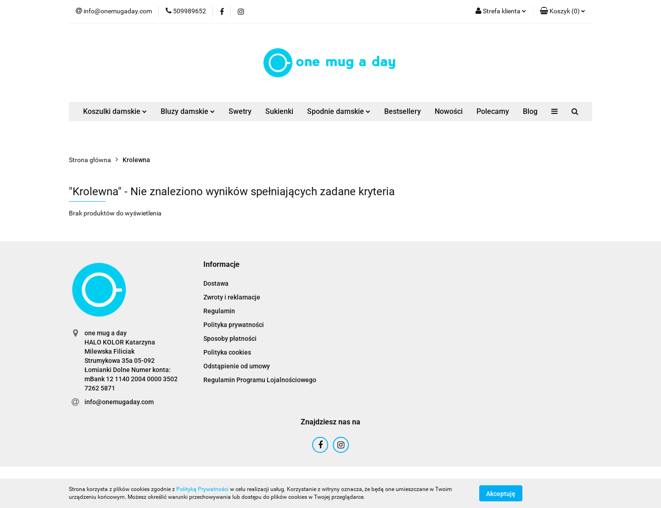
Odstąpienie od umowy (236, 366)
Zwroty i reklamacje (231, 297)
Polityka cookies (227, 352)
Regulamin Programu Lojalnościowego (259, 380)
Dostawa (216, 283)
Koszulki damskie (115, 111)
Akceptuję (500, 493)
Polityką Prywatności (202, 489)
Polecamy (492, 111)
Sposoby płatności (230, 338)
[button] (562, 11)
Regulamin (219, 311)
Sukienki (279, 111)
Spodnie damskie (338, 111)
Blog (530, 111)
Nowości (449, 111)
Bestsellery (402, 111)
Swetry (240, 111)
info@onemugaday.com (119, 402)
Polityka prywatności (233, 324)
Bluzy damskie (188, 111)
